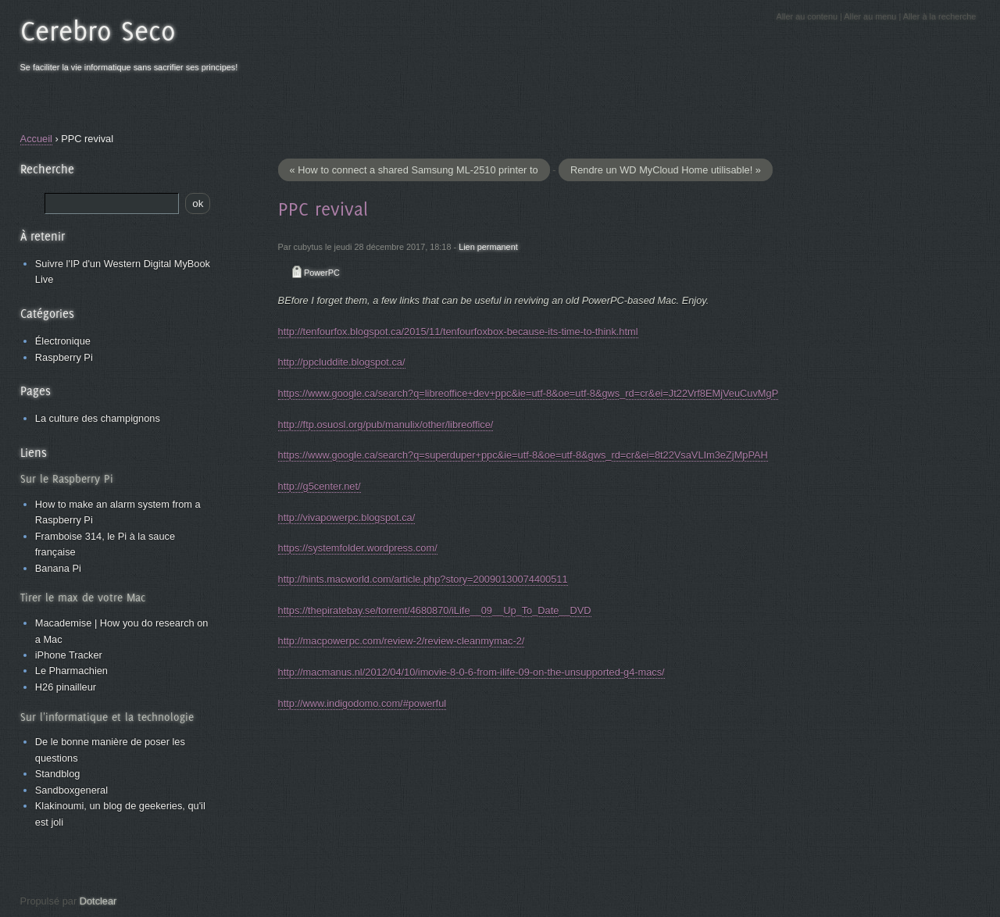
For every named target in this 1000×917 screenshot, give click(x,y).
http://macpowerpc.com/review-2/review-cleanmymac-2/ (401, 641)
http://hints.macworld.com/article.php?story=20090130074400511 (423, 579)
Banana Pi (58, 568)
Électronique (63, 341)
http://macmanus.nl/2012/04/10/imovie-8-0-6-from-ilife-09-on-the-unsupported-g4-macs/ (471, 672)
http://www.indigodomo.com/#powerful (362, 703)
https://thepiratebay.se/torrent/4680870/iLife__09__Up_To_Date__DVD (434, 610)
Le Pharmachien (71, 670)
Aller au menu (870, 16)
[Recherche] (112, 203)
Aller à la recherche (940, 16)
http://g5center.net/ (319, 486)
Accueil (36, 139)
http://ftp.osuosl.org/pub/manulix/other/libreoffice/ (386, 424)
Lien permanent (488, 247)
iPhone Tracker (68, 655)
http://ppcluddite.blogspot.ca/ (341, 362)
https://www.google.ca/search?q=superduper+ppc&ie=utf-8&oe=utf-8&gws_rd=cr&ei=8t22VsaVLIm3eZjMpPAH (523, 455)
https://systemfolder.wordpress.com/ (358, 548)
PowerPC (322, 272)
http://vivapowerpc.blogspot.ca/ (347, 517)
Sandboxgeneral (71, 790)
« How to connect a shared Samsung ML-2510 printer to (414, 170)
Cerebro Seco (98, 30)
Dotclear (98, 901)
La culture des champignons (97, 418)
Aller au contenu (807, 16)
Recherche (47, 169)
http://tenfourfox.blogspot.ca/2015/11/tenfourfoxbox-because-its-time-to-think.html (458, 331)
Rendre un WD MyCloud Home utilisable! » (665, 170)
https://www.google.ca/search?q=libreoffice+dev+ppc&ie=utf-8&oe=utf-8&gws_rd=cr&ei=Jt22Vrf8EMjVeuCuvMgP (528, 393)
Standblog (57, 774)
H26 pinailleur (65, 687)
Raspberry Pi (64, 357)
